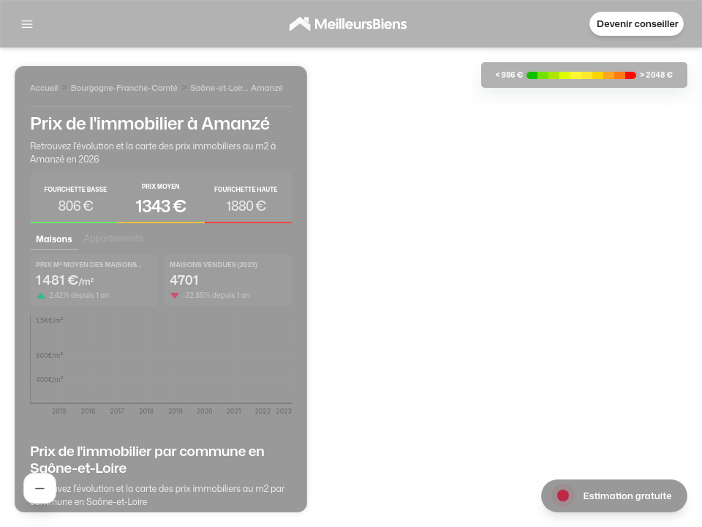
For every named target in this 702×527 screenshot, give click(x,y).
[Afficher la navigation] (27, 24)
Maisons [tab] (54, 239)
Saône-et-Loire (218, 88)
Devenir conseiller (638, 23)
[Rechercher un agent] (39, 488)
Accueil (44, 88)
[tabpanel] (161, 339)
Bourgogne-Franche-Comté (124, 88)
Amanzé (267, 88)
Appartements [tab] (113, 238)
